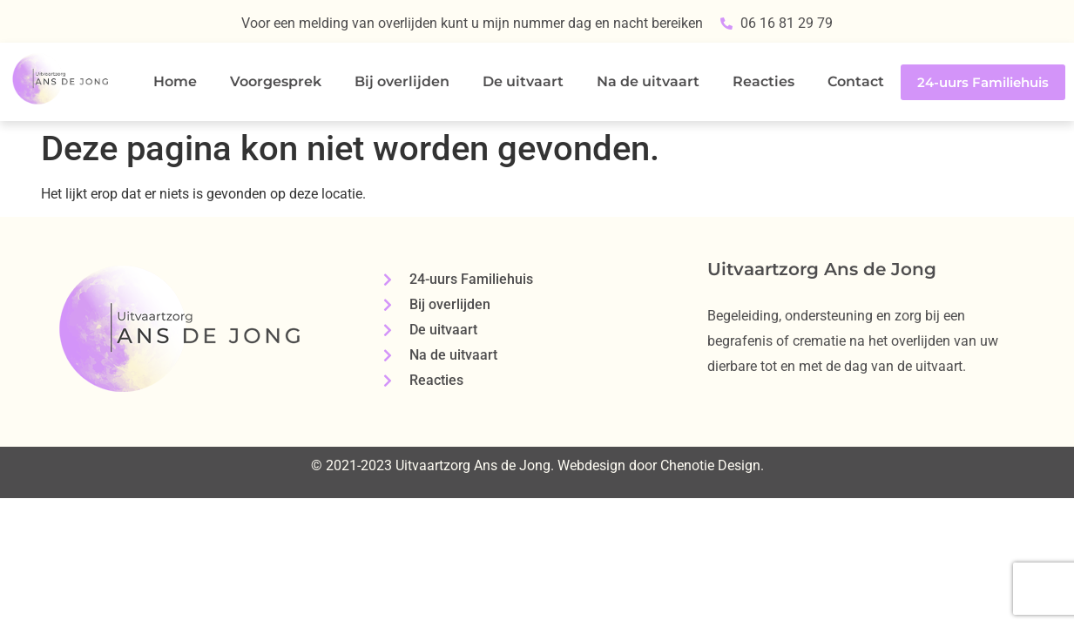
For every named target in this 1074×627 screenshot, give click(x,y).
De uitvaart (523, 81)
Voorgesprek (275, 81)
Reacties (763, 81)
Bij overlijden (402, 81)
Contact (855, 81)
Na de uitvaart (648, 81)
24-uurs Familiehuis (983, 82)
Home (175, 81)
